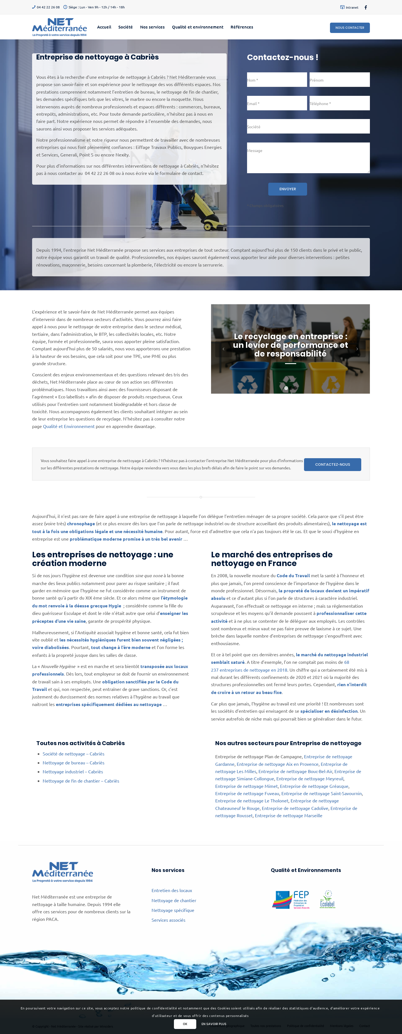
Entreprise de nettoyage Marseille (288, 815)
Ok (185, 1024)
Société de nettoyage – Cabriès (73, 753)
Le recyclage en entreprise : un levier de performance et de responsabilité (290, 345)
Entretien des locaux (172, 890)
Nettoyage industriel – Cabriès (73, 771)
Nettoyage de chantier (174, 900)
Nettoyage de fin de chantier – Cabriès (81, 780)
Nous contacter (350, 27)
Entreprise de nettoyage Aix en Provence (278, 764)
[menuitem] (348, 7)
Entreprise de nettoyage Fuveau (247, 793)
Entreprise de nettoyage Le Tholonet (251, 800)
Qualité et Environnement (69, 426)
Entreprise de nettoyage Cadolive (295, 808)
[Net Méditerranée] (59, 26)
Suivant (357, 349)
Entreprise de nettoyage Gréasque (314, 786)
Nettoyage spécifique (173, 910)
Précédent (223, 349)
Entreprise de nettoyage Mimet (246, 786)
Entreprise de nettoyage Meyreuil (309, 778)
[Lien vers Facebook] (366, 7)
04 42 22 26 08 (48, 7)
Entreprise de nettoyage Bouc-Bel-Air (295, 771)
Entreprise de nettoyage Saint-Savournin (321, 793)
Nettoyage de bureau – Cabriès (73, 762)
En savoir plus (214, 1024)
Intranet (352, 7)
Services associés (168, 920)
